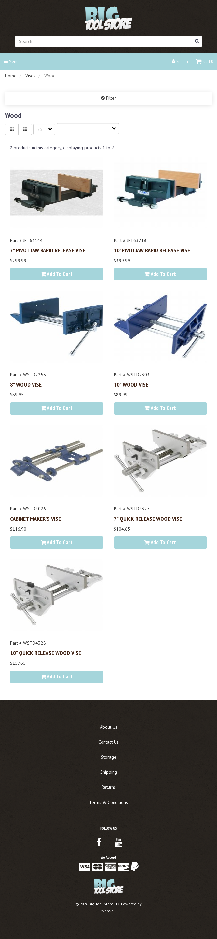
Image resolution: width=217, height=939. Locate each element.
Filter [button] (110, 98)
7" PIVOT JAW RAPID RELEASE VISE (47, 250)
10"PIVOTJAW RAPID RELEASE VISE (152, 250)
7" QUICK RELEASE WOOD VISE (148, 518)
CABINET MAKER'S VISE (35, 518)
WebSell (108, 910)
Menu (11, 61)
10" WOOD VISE (131, 384)
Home (11, 75)
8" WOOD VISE (26, 384)
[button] (204, 61)
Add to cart (57, 273)
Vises (30, 75)
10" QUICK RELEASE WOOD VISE (45, 653)
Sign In (180, 61)
